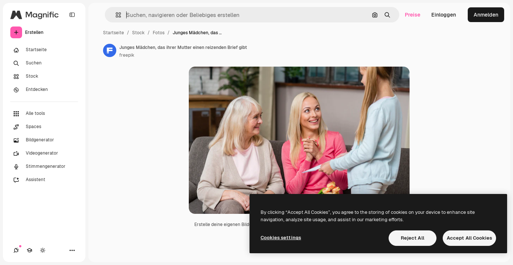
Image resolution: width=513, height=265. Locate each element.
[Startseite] (44, 50)
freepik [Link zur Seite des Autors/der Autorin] (126, 55)
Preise (412, 14)
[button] (115, 15)
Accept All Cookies (469, 238)
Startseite (113, 33)
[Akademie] (29, 250)
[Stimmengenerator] (44, 167)
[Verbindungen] (16, 250)
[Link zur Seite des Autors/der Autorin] (109, 50)
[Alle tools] (44, 114)
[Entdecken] (44, 90)
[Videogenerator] (44, 153)
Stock (138, 33)
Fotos (158, 33)
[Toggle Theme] (43, 250)
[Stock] (44, 76)
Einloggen (443, 14)
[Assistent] (44, 180)
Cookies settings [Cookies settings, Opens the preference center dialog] (281, 237)
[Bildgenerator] (44, 140)
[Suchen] (44, 63)
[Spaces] (44, 127)
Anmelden (486, 14)
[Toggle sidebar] (72, 15)
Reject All (412, 238)
